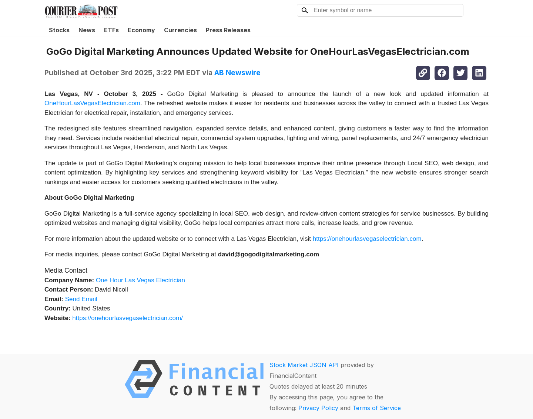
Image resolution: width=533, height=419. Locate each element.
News (86, 30)
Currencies (180, 30)
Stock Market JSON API (304, 365)
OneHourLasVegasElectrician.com (92, 103)
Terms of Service (376, 408)
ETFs (111, 30)
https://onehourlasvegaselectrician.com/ (127, 318)
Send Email (81, 299)
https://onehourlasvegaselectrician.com (367, 238)
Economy (141, 30)
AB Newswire (237, 72)
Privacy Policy (318, 408)
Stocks (59, 30)
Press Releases (228, 30)
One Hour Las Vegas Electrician (140, 280)
